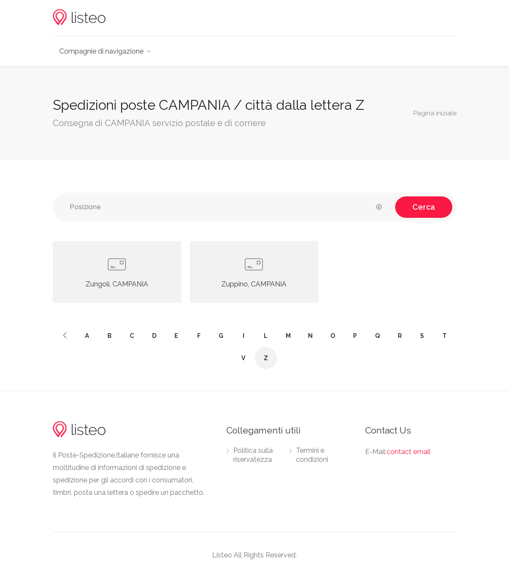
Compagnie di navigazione (101, 51)
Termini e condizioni (312, 455)
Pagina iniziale (435, 113)
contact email (408, 452)
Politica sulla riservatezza (253, 455)
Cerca (423, 206)
